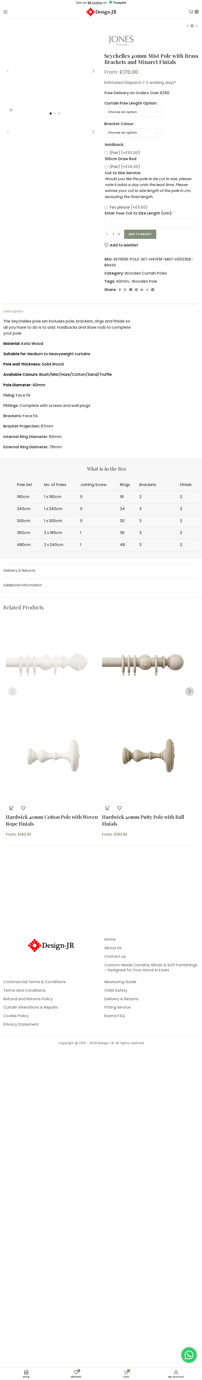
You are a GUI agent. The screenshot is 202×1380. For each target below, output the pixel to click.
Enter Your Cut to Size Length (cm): (138, 213)
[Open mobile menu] (5, 11)
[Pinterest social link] (136, 290)
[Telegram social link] (153, 290)
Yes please (128, 207)
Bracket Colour (118, 123)
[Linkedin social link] (142, 290)
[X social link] (125, 290)
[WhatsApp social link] (147, 290)
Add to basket (140, 234)
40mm (122, 281)
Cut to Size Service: (123, 173)
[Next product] (196, 26)
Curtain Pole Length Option (130, 103)
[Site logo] (101, 11)
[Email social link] (131, 290)
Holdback (114, 144)
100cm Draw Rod (120, 158)
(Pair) (124, 152)
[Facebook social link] (120, 290)
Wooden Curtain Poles (146, 273)
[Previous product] (187, 26)
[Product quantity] (113, 234)
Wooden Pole (144, 281)
